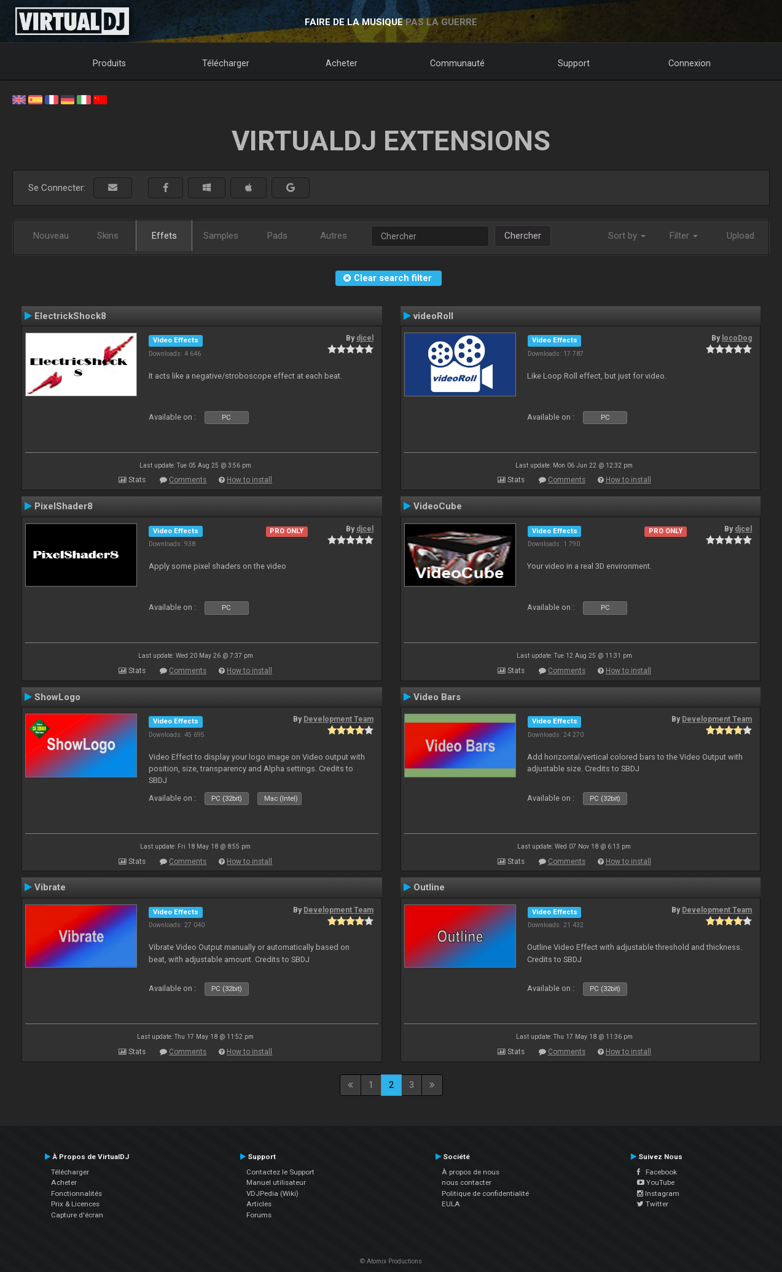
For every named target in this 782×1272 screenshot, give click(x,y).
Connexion (689, 63)
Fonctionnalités (76, 1193)
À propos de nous (470, 1172)
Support (574, 63)
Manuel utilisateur (276, 1182)
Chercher (522, 235)
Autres (333, 235)
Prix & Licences (75, 1204)
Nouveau (51, 235)
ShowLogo (57, 697)
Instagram (658, 1193)
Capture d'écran (77, 1215)
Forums (259, 1215)
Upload (740, 235)
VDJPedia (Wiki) (272, 1193)
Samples (220, 235)
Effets (164, 235)
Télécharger (225, 63)
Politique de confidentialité (485, 1193)
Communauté (457, 63)
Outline (429, 887)
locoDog (737, 338)
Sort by (627, 235)
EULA (451, 1204)
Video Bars (437, 697)
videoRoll (433, 316)
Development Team (338, 719)
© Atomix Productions (391, 1261)
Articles (259, 1204)
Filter (684, 235)
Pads (277, 235)
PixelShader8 (63, 506)
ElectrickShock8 (70, 316)
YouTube (655, 1182)
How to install (249, 480)
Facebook (657, 1172)
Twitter (652, 1204)
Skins (108, 235)
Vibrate (50, 887)
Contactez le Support (280, 1172)
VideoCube (437, 506)
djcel (364, 338)
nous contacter (466, 1182)
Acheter (342, 63)
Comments (187, 480)
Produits (109, 63)
